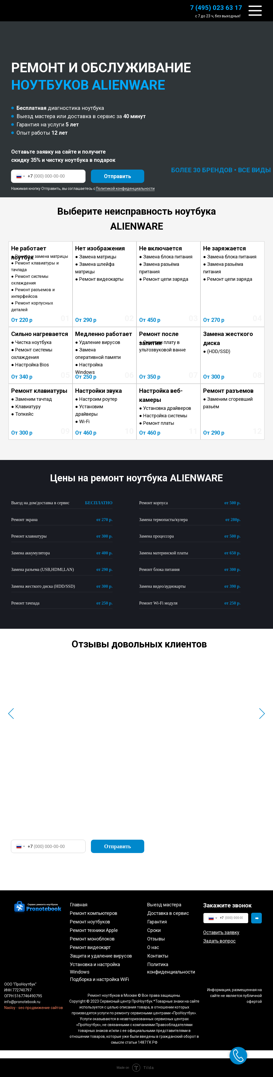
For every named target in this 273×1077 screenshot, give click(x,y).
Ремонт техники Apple (94, 930)
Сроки (154, 930)
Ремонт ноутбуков (90, 921)
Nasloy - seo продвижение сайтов (33, 1008)
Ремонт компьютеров (93, 913)
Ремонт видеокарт (90, 947)
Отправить (117, 176)
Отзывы (156, 939)
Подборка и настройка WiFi (99, 979)
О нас (153, 947)
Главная (78, 904)
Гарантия (157, 921)
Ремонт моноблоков (92, 939)
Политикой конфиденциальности (125, 188)
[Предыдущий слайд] (11, 713)
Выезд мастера (164, 904)
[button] (221, 932)
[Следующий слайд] (262, 713)
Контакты (157, 956)
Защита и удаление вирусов (101, 956)
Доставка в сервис (168, 913)
